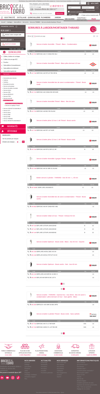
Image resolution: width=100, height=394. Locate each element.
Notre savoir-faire (61, 362)
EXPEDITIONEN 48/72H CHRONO (75, 350)
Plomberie (45, 17)
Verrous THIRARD (8, 118)
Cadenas (5, 80)
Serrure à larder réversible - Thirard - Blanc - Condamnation (57, 44)
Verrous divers (7, 112)
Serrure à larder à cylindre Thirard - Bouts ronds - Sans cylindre (58, 314)
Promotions (44, 366)
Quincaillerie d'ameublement (11, 65)
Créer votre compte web (90, 15)
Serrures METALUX (8, 94)
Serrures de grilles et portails (10, 88)
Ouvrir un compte (10, 44)
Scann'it (59, 376)
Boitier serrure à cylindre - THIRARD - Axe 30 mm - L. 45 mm (57, 177)
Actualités (43, 370)
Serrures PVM (7, 96)
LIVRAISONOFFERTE (92, 350)
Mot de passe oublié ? (83, 372)
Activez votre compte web (13, 34)
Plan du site (80, 378)
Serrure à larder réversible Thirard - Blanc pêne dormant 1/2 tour (58, 63)
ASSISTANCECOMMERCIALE (58, 350)
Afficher (29, 36)
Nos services (60, 366)
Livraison (59, 374)
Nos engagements (62, 372)
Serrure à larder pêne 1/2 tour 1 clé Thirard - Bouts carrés (56, 120)
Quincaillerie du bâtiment (10, 68)
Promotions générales (47, 372)
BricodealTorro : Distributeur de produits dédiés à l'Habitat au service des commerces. (14, 9)
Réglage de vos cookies (83, 389)
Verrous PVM (6, 116)
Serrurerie (25, 22)
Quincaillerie (34, 17)
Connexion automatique (76, 12)
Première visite (7, 26)
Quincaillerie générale (9, 71)
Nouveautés (12, 126)
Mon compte (94, 3)
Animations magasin (30, 376)
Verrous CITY (6, 110)
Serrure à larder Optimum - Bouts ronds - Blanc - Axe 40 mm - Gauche (60, 242)
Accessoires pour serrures (10, 78)
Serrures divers (7, 90)
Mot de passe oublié (90, 10)
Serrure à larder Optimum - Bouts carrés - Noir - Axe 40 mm (57, 264)
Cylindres (5, 82)
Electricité (9, 17)
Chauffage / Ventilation (81, 18)
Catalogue (9, 22)
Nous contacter (81, 362)
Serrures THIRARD (35, 22)
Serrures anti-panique (8, 86)
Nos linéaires (60, 368)
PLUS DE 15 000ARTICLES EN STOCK (25, 350)
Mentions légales (81, 381)
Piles (94, 19)
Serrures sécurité (7, 98)
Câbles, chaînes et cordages (11, 56)
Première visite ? (81, 368)
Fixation (5, 62)
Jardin (58, 17)
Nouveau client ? (7, 40)
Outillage (21, 17)
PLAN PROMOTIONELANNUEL (41, 350)
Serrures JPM (6, 92)
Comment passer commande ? (85, 370)
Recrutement (80, 366)
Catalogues (60, 370)
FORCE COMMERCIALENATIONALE (8, 350)
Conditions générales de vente (85, 383)
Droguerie (69, 19)
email (40, 7)
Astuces (79, 376)
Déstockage (12, 131)
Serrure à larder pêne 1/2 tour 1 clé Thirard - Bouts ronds (56, 139)
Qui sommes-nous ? (82, 364)
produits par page (40, 36)
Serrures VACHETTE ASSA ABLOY (12, 108)
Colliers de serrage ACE (10, 59)
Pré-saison (44, 368)
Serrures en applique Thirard (12, 105)
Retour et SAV (81, 374)
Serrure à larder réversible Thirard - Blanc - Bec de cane (56, 101)
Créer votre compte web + (17, 49)
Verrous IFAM (6, 114)
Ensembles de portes (8, 84)
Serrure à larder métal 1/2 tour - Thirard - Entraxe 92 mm (56, 216)
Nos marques (60, 364)
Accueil (3, 22)
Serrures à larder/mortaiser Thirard (51, 22)
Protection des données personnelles (87, 385)
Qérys (62, 392)
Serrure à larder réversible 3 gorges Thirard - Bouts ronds (56, 158)
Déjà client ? (6, 30)
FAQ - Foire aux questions (84, 387)
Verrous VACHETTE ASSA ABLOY (12, 120)
